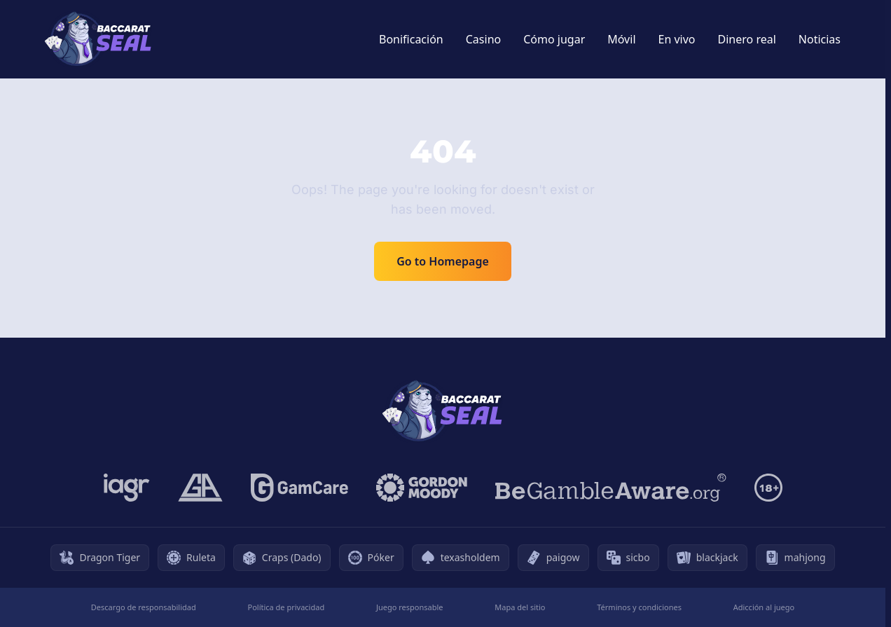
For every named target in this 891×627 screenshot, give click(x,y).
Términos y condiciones (639, 607)
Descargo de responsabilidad (143, 607)
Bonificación (411, 39)
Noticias (820, 39)
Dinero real (747, 39)
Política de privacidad (286, 607)
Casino (483, 39)
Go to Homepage (442, 261)
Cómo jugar (554, 39)
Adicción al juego (763, 607)
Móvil (621, 39)
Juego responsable (409, 607)
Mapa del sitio (520, 607)
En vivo (677, 39)
